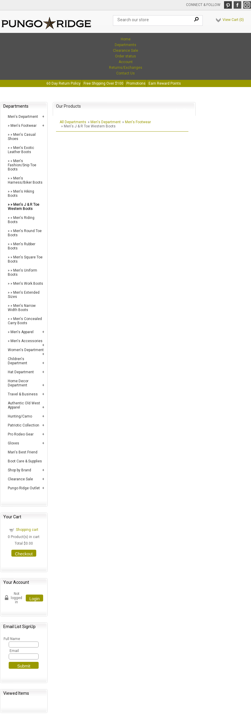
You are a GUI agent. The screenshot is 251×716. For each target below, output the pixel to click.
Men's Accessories (26, 341)
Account (126, 62)
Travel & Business (23, 394)
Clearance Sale (125, 50)
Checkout (24, 554)
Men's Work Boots (28, 283)
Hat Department (21, 372)
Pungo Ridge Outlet (24, 488)
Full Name (11, 639)
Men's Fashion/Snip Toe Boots (22, 165)
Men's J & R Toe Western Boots (23, 206)
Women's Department (26, 350)
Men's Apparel (22, 332)
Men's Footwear (23, 126)
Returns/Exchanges (125, 67)
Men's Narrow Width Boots (22, 308)
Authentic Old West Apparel (24, 405)
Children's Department (17, 361)
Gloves (13, 443)
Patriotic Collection (23, 425)
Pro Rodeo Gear (21, 434)
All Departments (73, 122)
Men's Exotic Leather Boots (21, 150)
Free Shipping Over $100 (103, 83)
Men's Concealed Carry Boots (25, 321)
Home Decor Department (18, 383)
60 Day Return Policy (63, 83)
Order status (125, 56)
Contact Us (125, 73)
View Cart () (233, 20)
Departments (125, 45)
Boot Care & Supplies (25, 461)
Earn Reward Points (165, 83)
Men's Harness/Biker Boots (25, 180)
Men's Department (23, 117)
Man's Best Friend (22, 452)
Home (126, 39)
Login (34, 598)
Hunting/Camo (20, 416)
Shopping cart (27, 530)
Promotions (136, 83)
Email (14, 651)
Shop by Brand (19, 470)
